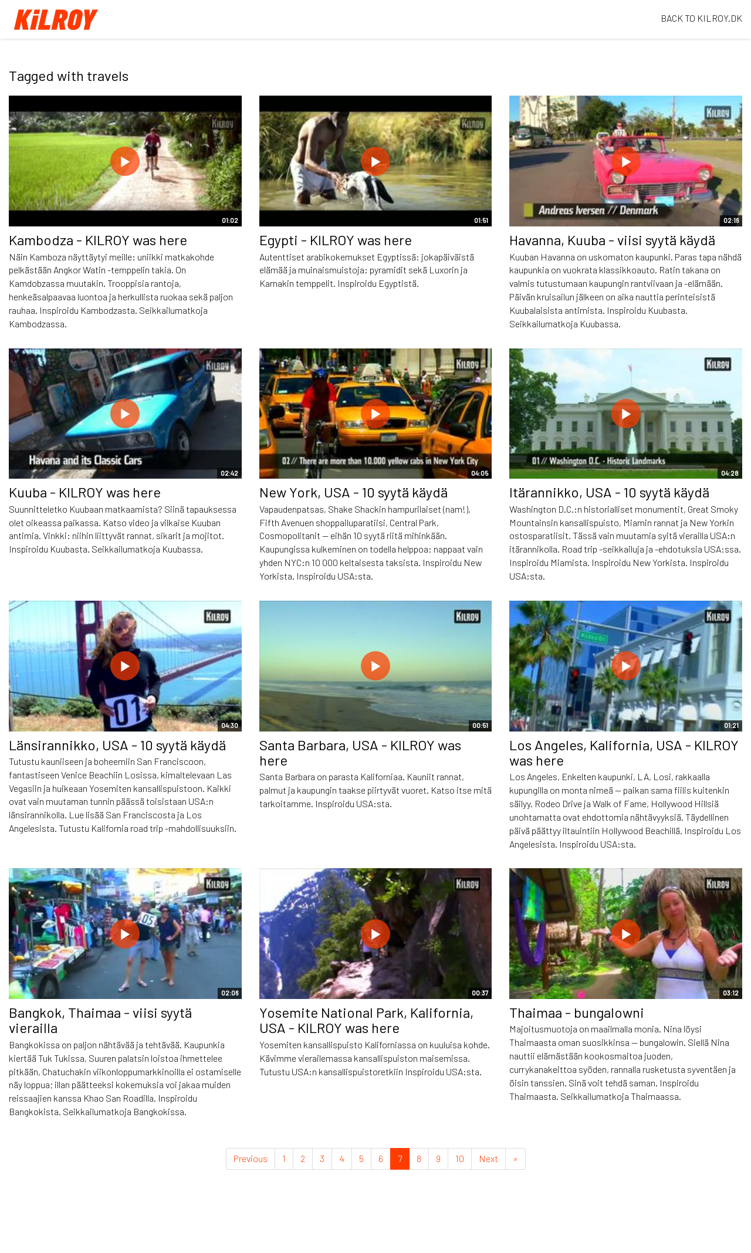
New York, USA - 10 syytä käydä (353, 491)
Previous (251, 1158)
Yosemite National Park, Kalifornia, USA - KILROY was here (366, 1020)
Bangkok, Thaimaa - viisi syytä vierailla (100, 1020)
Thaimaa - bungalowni (576, 1012)
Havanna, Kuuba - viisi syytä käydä (612, 239)
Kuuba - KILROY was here (85, 491)
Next (488, 1158)
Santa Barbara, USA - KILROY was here (360, 752)
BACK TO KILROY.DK (701, 17)
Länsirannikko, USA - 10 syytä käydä (117, 744)
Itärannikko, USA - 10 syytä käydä (609, 491)
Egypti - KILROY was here (335, 239)
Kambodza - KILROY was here (98, 239)
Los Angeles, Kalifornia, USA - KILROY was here (624, 752)
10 (459, 1158)
